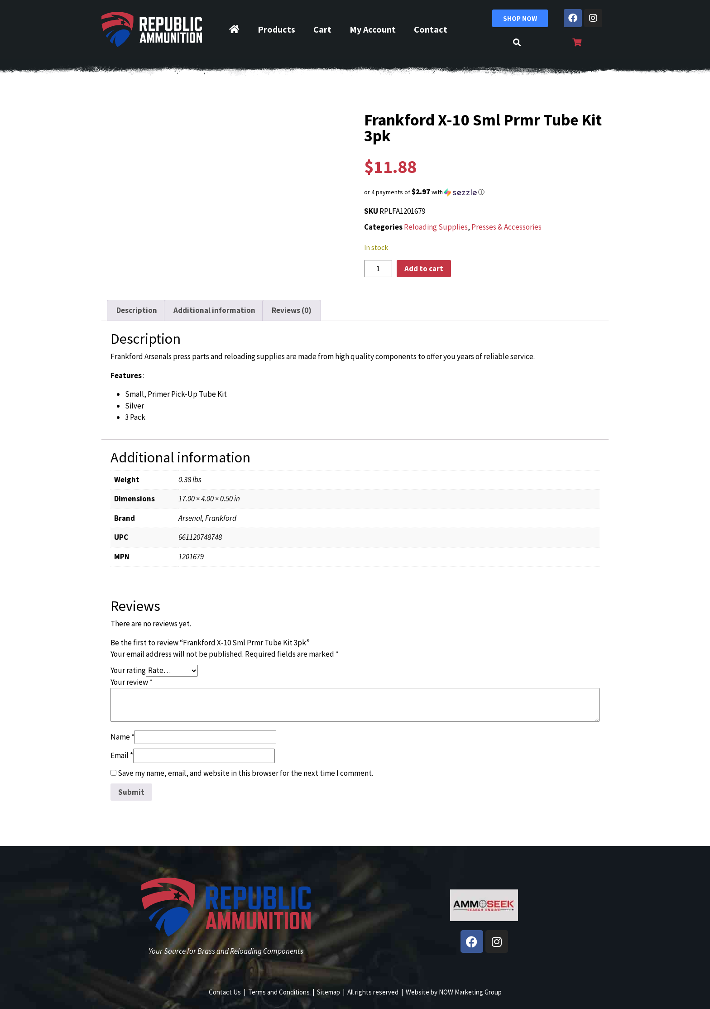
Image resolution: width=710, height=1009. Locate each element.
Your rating (128, 670)
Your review (131, 682)
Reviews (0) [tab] (292, 310)
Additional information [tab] (214, 310)
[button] (484, 192)
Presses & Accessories (506, 227)
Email (121, 755)
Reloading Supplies (436, 227)
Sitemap (328, 992)
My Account (373, 29)
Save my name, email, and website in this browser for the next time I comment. (245, 773)
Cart (322, 29)
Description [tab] (136, 310)
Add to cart (423, 269)
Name (122, 737)
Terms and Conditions (279, 992)
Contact (430, 29)
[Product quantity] (378, 268)
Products (276, 29)
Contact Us (225, 992)
